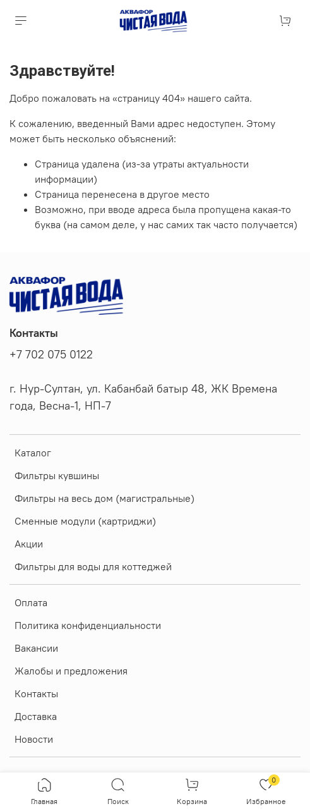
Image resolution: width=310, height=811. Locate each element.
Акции (29, 543)
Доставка (36, 716)
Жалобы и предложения (71, 670)
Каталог (33, 452)
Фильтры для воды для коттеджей (93, 566)
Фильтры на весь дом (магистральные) (104, 498)
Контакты (36, 693)
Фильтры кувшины (57, 475)
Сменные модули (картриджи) (85, 521)
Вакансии (36, 648)
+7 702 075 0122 (51, 355)
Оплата (31, 602)
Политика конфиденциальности (88, 625)
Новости (34, 739)
